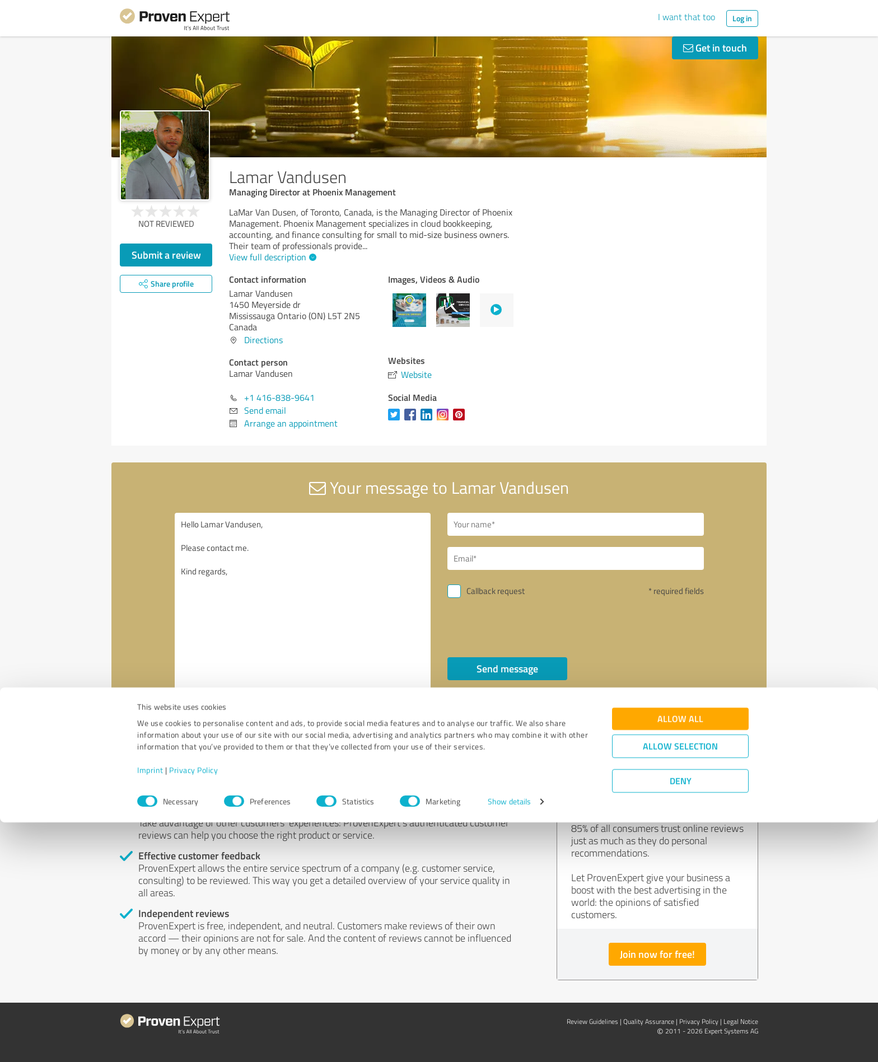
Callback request (495, 591)
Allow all (680, 958)
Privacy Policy (193, 1009)
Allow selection (680, 985)
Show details (509, 1041)
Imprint (150, 1009)
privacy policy (515, 698)
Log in (742, 18)
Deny (681, 1020)
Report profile (333, 747)
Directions (263, 340)
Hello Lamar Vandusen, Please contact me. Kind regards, (303, 609)
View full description (271, 257)
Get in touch (715, 47)
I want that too (686, 17)
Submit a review (166, 254)
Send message (507, 668)
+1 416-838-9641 (279, 397)
